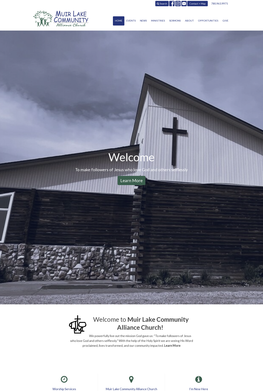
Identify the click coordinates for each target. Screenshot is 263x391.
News (143, 20)
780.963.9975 (219, 3)
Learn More (131, 180)
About (189, 20)
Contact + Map (197, 3)
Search (162, 3)
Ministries (158, 20)
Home (118, 20)
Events (131, 20)
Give (225, 20)
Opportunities (208, 20)
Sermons (175, 20)
